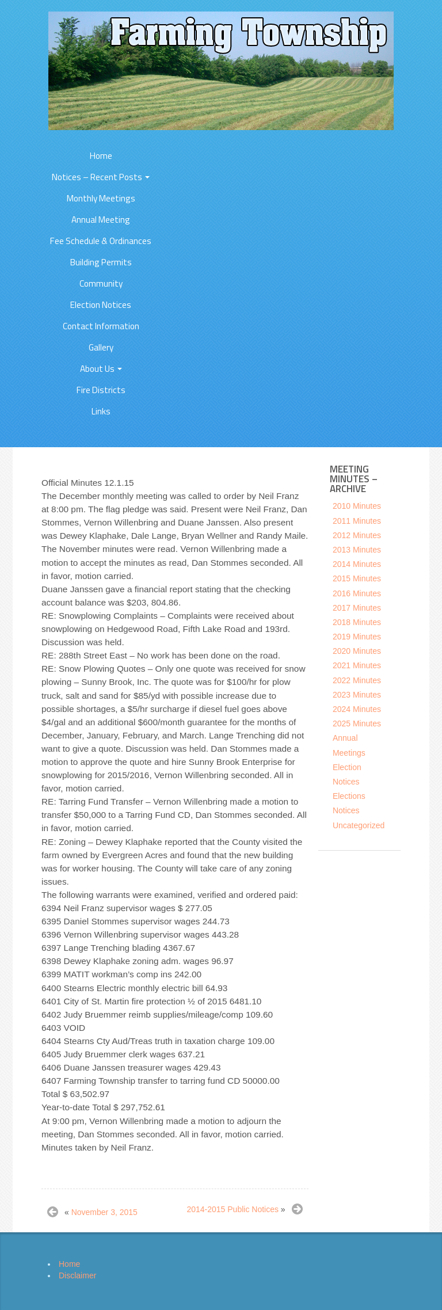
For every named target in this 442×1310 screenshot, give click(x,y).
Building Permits (101, 262)
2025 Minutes (357, 723)
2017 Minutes (357, 607)
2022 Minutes (357, 680)
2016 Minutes (357, 593)
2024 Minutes (357, 709)
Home (101, 155)
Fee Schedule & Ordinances (100, 240)
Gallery (101, 347)
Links (101, 411)
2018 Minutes (357, 622)
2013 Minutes (357, 549)
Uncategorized (358, 825)
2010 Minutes (357, 506)
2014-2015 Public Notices (232, 1209)
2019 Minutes (357, 636)
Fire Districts (101, 390)
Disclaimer (77, 1275)
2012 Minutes (357, 535)
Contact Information (101, 326)
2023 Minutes (357, 694)
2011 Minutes (357, 520)
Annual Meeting (100, 219)
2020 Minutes (357, 651)
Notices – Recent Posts (101, 177)
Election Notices (100, 304)
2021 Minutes (357, 665)
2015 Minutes (357, 578)
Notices (346, 810)
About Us (101, 368)
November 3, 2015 (104, 1212)
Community (101, 283)
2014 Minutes (357, 564)
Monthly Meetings (101, 198)
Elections (349, 796)
